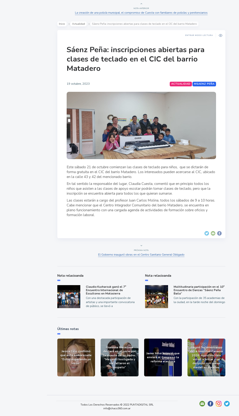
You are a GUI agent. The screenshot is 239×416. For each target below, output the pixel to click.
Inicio (63, 24)
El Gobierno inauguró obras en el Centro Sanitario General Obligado (142, 255)
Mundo (12, 75)
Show (11, 58)
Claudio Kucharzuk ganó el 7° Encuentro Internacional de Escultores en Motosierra (106, 290)
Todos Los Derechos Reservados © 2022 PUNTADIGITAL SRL (119, 404)
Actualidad (15, 49)
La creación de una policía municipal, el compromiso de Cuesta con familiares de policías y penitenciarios (142, 13)
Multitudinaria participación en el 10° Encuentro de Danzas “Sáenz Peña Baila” (199, 290)
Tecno (12, 84)
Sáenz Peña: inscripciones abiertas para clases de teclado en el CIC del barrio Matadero (136, 59)
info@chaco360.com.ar (119, 408)
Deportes (14, 93)
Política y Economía (22, 67)
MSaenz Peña (205, 84)
